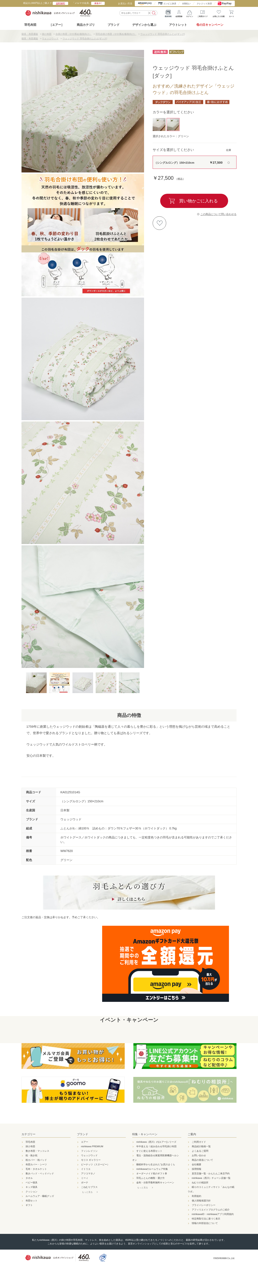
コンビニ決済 (169, 3)
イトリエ (86, 1169)
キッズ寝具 (31, 1187)
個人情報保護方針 (201, 1200)
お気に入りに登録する (159, 223)
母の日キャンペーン (209, 24)
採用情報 (196, 1169)
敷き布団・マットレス (37, 1151)
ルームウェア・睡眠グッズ (40, 1196)
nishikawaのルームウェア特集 (152, 1169)
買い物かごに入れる (198, 200)
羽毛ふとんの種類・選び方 (150, 1178)
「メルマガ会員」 (88, 3)
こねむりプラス (89, 1187)
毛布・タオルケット (36, 1169)
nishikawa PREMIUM (92, 1146)
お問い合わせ (199, 1155)
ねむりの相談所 (200, 1182)
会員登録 (178, 12)
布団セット (31, 1200)
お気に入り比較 (219, 12)
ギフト (29, 1205)
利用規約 (196, 1196)
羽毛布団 (30, 24)
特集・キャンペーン (144, 1134)
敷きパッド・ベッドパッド (40, 1173)
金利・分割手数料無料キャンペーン (155, 1182)
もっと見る (87, 1192)
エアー (84, 1142)
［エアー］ (56, 24)
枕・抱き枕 (31, 1155)
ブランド (82, 1134)
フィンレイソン (89, 1151)
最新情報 (168, 12)
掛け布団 (30, 1146)
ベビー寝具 (31, 1182)
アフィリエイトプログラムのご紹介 (211, 1209)
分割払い (186, 3)
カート (231, 12)
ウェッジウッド (89, 1155)
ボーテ (84, 1182)
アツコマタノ (88, 1173)
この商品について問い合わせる (218, 214)
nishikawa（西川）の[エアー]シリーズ (156, 1142)
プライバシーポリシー (203, 1205)
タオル (29, 1178)
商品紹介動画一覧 (201, 1146)
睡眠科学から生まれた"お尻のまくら (155, 1164)
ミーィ (84, 1178)
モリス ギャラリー (91, 1160)
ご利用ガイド (202, 12)
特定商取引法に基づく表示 (206, 1218)
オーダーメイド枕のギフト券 (151, 1173)
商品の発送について (202, 1160)
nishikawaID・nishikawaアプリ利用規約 (213, 1214)
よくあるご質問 (200, 1151)
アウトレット (178, 24)
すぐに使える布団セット (149, 1151)
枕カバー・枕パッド (36, 1160)
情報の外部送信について (205, 1223)
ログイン (189, 12)
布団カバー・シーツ (36, 1164)
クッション (31, 1191)
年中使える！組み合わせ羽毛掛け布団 (156, 1146)
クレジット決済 (204, 3)
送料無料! (60, 3)
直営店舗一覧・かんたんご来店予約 (211, 1173)
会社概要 (196, 1164)
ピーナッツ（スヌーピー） (95, 1164)
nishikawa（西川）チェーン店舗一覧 (211, 1178)
